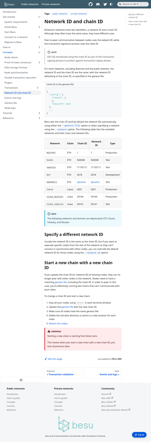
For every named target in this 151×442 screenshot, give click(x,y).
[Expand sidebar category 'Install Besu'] (39, 27)
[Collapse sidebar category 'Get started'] (39, 17)
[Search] (133, 4)
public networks (59, 13)
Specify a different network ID (136, 16)
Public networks (29, 4)
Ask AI (139, 435)
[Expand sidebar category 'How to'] (39, 47)
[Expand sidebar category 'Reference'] (39, 118)
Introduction (12, 394)
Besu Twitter (108, 402)
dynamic (81, 182)
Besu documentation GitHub (115, 410)
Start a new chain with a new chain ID (137, 23)
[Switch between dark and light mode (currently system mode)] (111, 4)
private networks (79, 13)
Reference (11, 410)
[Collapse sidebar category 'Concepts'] (39, 52)
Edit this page (53, 358)
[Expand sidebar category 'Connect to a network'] (39, 37)
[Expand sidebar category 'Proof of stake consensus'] (39, 62)
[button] (22, 87)
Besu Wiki (107, 398)
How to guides (13, 398)
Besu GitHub (108, 406)
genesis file (61, 282)
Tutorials (11, 406)
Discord (106, 394)
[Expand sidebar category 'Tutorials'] (39, 113)
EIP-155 (51, 56)
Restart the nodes (58, 323)
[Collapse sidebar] (21, 380)
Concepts (11, 402)
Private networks (51, 4)
